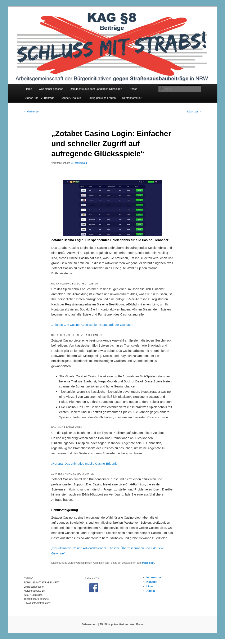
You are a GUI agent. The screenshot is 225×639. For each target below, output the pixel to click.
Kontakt (151, 581)
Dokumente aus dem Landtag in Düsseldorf (96, 88)
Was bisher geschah (51, 88)
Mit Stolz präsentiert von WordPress (121, 624)
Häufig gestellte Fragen (101, 97)
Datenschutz (89, 624)
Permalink (148, 562)
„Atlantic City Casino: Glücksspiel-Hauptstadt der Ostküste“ (92, 324)
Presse (133, 88)
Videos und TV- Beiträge (39, 97)
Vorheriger (32, 111)
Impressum (153, 577)
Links (149, 586)
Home (28, 88)
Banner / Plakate (71, 97)
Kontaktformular (131, 97)
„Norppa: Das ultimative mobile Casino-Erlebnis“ (84, 463)
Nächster (194, 111)
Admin (150, 590)
